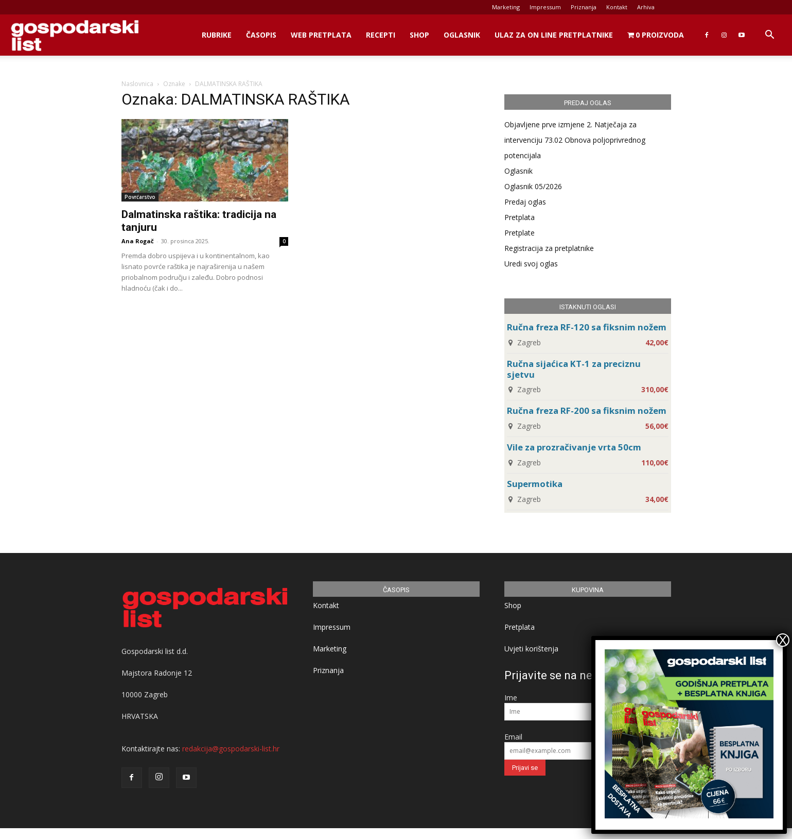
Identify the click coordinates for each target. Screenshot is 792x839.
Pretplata (519, 217)
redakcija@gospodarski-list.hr (230, 748)
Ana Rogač (137, 241)
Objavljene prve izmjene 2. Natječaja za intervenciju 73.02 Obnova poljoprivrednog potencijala (574, 140)
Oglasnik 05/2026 (533, 186)
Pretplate (519, 233)
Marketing (506, 7)
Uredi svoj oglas (531, 264)
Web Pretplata (321, 35)
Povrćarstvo (140, 196)
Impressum (545, 7)
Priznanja (583, 7)
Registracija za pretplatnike (549, 248)
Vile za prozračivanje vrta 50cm (574, 447)
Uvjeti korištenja (531, 648)
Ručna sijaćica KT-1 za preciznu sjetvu (574, 369)
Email (513, 737)
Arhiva (646, 7)
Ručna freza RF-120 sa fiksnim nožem (586, 327)
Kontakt (616, 7)
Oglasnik (462, 35)
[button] (769, 36)
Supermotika (534, 484)
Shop (419, 35)
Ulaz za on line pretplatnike (554, 35)
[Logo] (74, 35)
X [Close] (783, 640)
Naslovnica (137, 83)
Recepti (380, 35)
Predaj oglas (525, 202)
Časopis (261, 35)
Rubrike (217, 35)
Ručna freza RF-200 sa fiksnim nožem (586, 410)
